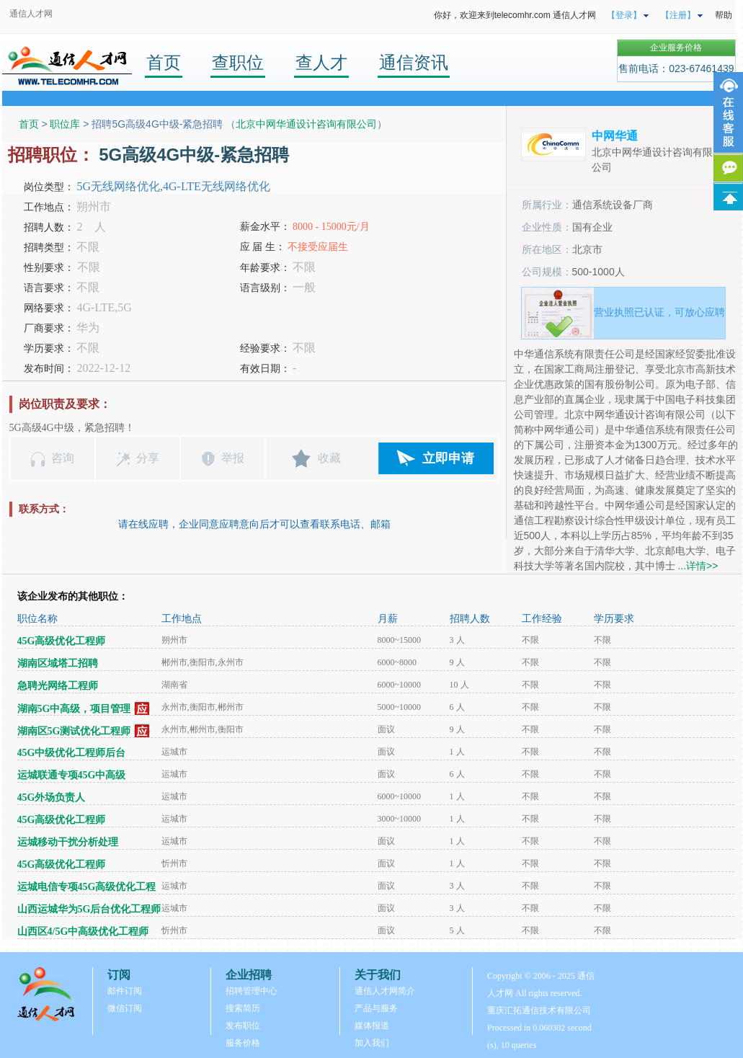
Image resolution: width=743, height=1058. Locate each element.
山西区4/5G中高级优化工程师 (83, 931)
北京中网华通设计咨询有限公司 (306, 124)
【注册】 (678, 15)
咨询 (62, 458)
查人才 (321, 62)
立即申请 (448, 458)
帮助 (723, 15)
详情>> (702, 566)
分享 (147, 458)
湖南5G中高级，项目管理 (74, 708)
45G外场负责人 (51, 797)
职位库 (65, 124)
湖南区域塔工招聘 (57, 663)
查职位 (238, 62)
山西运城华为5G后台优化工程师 (89, 909)
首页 (163, 62)
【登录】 (624, 15)
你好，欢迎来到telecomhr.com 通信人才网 (515, 15)
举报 (232, 458)
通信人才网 (31, 14)
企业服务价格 (676, 48)
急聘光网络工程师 (57, 685)
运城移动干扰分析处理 (67, 842)
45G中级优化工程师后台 (71, 752)
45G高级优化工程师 (61, 641)
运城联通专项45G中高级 (71, 775)
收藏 (329, 458)
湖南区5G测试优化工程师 (74, 731)
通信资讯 (413, 62)
